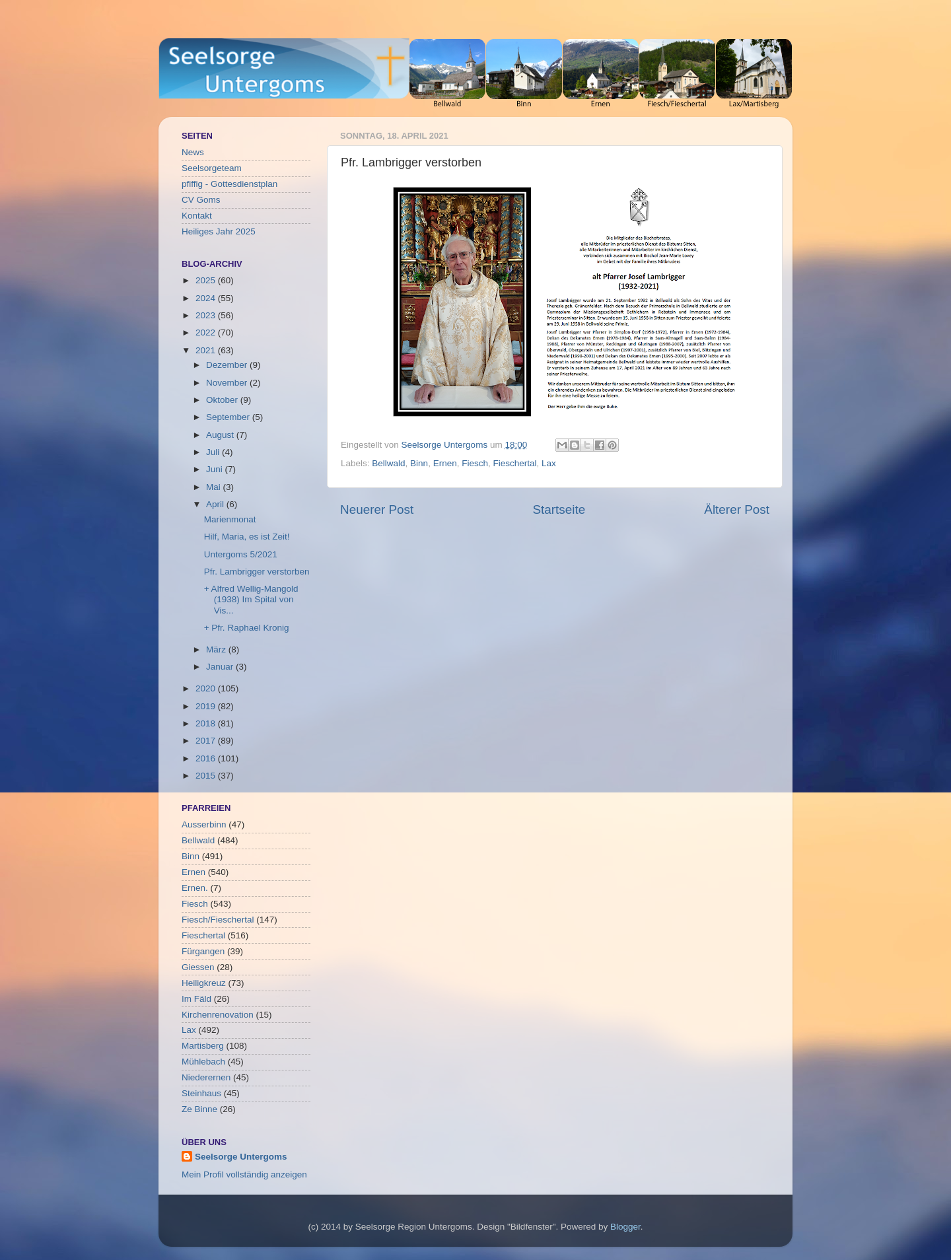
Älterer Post (736, 509)
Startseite (558, 509)
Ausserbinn (204, 824)
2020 (206, 688)
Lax (549, 463)
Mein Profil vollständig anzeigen (244, 1174)
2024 (206, 298)
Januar (221, 667)
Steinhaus (201, 1093)
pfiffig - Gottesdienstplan (229, 184)
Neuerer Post (376, 509)
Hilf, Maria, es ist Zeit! (247, 537)
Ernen (445, 463)
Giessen (198, 967)
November (228, 383)
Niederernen (206, 1077)
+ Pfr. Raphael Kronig (246, 628)
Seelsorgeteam (212, 168)
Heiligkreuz (204, 983)
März (217, 649)
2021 (206, 350)
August (221, 435)
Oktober (223, 400)
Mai (214, 487)
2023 (206, 315)
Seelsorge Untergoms (241, 1157)
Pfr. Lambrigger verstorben (257, 572)
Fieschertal (514, 463)
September (229, 417)
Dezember (228, 365)
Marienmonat (230, 519)
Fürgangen (203, 951)
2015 (206, 776)
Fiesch (475, 463)
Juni (215, 469)
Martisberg (203, 1046)
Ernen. (195, 888)
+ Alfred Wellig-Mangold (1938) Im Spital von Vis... (251, 599)
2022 (206, 332)
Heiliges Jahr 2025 (219, 231)
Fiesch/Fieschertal (218, 920)
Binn (419, 463)
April (216, 504)
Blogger (625, 1227)
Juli (214, 452)
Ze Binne (199, 1109)
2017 (206, 741)
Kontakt (197, 216)
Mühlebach (203, 1062)
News (193, 152)
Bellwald (388, 463)
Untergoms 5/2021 (240, 554)
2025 (206, 280)
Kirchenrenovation (218, 1015)
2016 (206, 758)
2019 (206, 706)
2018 (206, 723)
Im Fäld (196, 999)
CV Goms (201, 200)
